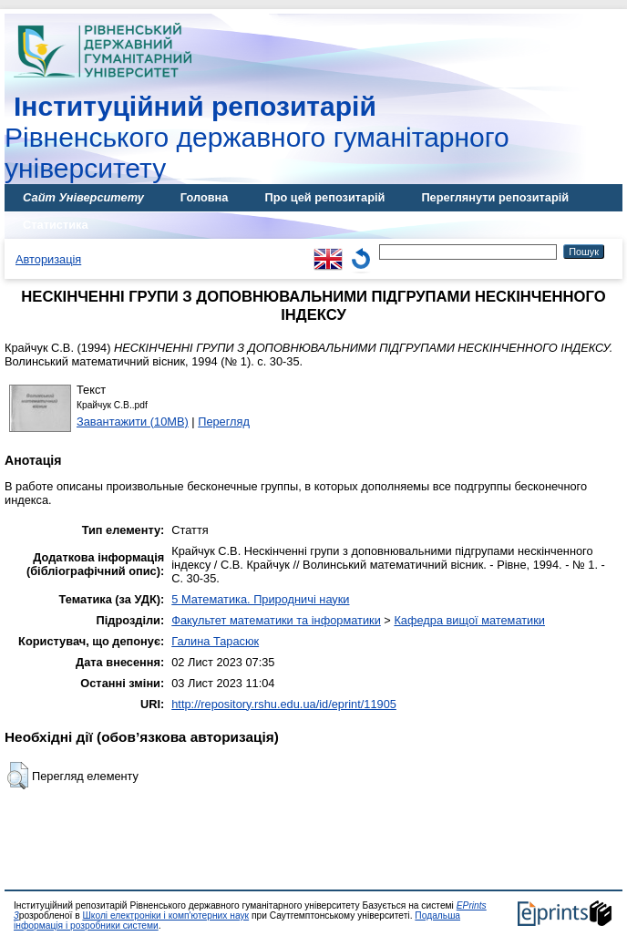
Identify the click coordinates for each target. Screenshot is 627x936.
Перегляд (224, 421)
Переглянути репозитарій (495, 197)
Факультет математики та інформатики (276, 620)
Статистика (55, 224)
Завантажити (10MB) (133, 421)
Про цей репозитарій (324, 197)
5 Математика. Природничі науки (260, 599)
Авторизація (48, 259)
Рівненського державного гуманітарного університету (257, 137)
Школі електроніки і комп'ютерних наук (165, 915)
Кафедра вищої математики (469, 620)
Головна (204, 197)
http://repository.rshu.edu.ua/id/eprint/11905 (283, 704)
